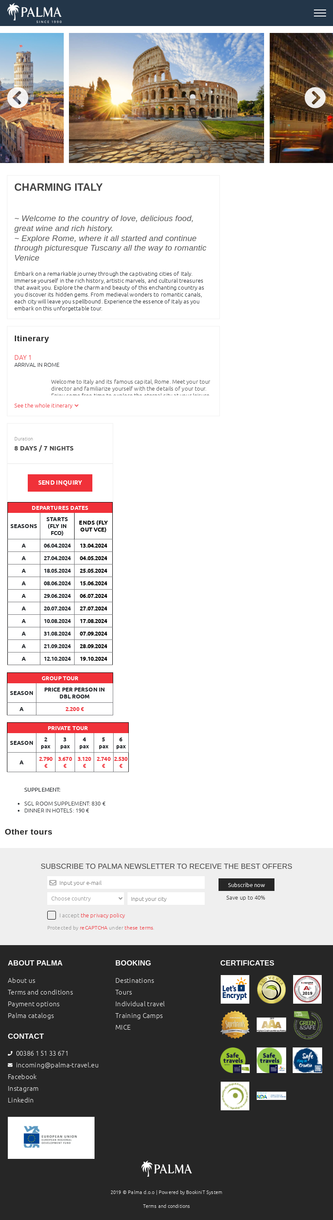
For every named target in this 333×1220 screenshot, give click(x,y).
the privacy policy (103, 915)
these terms (138, 927)
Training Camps (139, 1015)
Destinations (134, 980)
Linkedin (21, 1100)
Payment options (34, 1004)
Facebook (22, 1076)
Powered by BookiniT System (190, 1192)
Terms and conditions (40, 992)
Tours (123, 992)
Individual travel (140, 1004)
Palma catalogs (31, 1015)
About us (21, 980)
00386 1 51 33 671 (38, 1053)
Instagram (23, 1088)
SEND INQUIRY (60, 482)
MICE (123, 1027)
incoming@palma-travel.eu (57, 1065)
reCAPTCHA (94, 927)
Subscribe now (246, 885)
